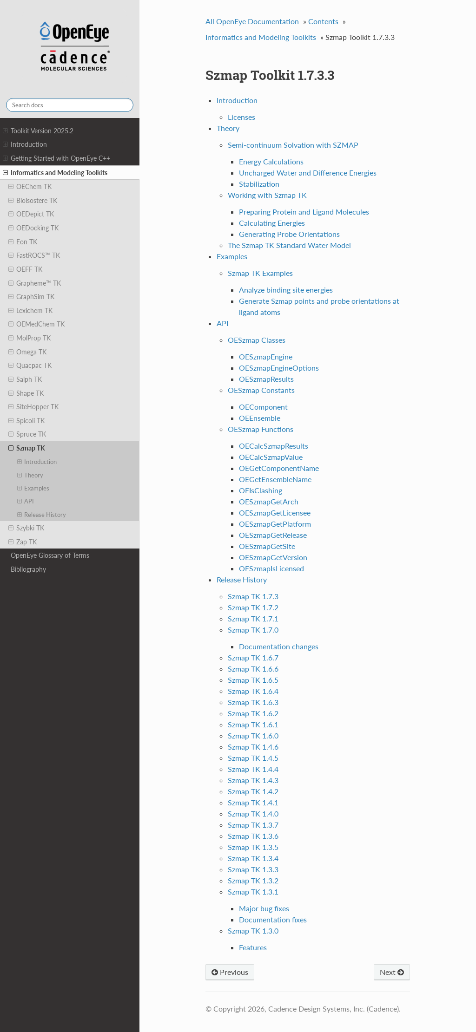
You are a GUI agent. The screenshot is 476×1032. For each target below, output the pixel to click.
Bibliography (28, 569)
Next (392, 971)
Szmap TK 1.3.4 (253, 858)
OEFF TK (25, 269)
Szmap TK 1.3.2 (253, 880)
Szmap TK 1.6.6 (253, 668)
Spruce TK (27, 434)
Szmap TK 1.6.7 (253, 657)
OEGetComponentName (279, 468)
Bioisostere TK (32, 200)
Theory (30, 475)
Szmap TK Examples (260, 272)
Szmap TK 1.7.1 (253, 618)
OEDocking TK (33, 228)
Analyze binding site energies (286, 289)
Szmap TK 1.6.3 (253, 702)
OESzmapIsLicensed (271, 568)
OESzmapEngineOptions (279, 367)
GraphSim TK (31, 297)
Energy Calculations (271, 161)
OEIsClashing (260, 490)
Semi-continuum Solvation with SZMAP (293, 144)
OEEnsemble (259, 417)
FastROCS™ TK (34, 255)
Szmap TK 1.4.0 (253, 813)
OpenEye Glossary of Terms (50, 555)
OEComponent (263, 406)
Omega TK (27, 352)
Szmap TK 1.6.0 (253, 735)
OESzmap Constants (261, 389)
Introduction (25, 144)
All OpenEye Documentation (252, 21)
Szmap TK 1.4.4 (253, 768)
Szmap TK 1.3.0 (253, 930)
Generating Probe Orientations (289, 233)
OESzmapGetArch (268, 501)
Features (253, 947)
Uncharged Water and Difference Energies (308, 172)
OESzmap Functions (260, 429)
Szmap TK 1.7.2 (253, 607)
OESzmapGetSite (267, 546)
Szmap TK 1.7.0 (253, 629)
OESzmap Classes (256, 339)
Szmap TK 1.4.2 (253, 791)
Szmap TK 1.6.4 (253, 690)
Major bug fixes (264, 908)
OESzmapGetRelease (273, 534)
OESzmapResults (266, 378)
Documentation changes (278, 646)
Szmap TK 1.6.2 (253, 713)
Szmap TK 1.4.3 (253, 780)
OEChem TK (30, 187)
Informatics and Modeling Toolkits (55, 173)
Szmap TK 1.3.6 (253, 835)
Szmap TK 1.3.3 (253, 869)
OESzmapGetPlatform (275, 523)
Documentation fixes (273, 919)
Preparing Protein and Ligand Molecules (304, 211)
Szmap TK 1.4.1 (253, 802)
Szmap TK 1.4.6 (253, 746)
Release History (41, 514)
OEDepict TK (31, 214)
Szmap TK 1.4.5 (253, 757)
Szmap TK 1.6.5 (253, 679)
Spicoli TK (26, 421)
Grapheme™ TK (34, 283)
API (25, 501)
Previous (230, 971)
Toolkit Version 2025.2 (38, 131)
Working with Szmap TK (267, 194)
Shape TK (26, 393)
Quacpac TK (30, 365)
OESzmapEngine (265, 356)
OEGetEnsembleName (275, 479)
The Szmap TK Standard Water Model (289, 245)
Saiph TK (25, 379)
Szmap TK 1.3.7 (253, 824)
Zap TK (22, 542)
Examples (33, 488)
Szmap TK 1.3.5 (253, 847)
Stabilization (259, 183)
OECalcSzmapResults (273, 445)
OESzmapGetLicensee (275, 512)
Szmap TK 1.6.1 (253, 724)
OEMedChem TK (36, 324)
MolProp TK (29, 338)
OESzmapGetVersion (273, 557)
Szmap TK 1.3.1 (253, 891)
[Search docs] (69, 105)
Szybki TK (26, 528)
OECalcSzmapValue (271, 456)
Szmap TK (26, 448)
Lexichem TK (30, 311)
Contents (323, 21)
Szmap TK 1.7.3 (253, 596)
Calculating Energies (272, 222)
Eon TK (22, 242)
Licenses (241, 116)
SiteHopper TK (33, 407)
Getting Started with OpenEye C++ (56, 158)
